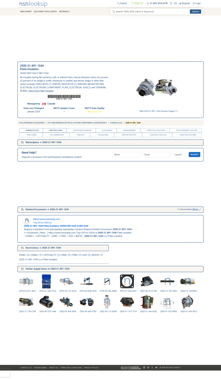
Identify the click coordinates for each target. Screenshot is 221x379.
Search (122, 3)
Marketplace (31, 130)
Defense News (40, 368)
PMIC (75, 255)
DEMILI (34, 255)
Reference (64, 11)
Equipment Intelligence (45, 11)
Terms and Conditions (71, 368)
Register (184, 3)
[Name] (126, 154)
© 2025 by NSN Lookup (170, 367)
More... (196, 209)
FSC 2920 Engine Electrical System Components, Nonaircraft (77, 123)
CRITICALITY (50, 255)
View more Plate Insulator (41, 91)
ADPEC (95, 255)
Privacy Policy (91, 368)
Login (196, 3)
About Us (53, 368)
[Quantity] (179, 154)
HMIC (64, 255)
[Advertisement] (110, 39)
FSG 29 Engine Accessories (31, 123)
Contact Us (26, 368)
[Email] (156, 154)
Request (194, 154)
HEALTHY (137, 3)
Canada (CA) (116, 123)
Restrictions (54, 130)
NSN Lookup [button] (26, 11)
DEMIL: (24, 255)
